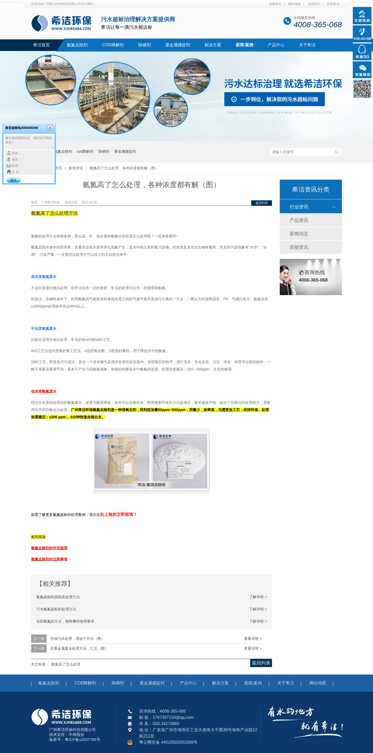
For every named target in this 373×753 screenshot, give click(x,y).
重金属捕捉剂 (177, 45)
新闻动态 (299, 233)
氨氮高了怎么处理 (65, 664)
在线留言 (314, 4)
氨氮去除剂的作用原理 (49, 548)
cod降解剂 (85, 151)
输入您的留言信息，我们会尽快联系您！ (29, 142)
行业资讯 (299, 206)
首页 (59, 168)
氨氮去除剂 (77, 45)
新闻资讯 (76, 168)
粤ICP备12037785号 (82, 739)
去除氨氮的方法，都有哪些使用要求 (65, 621)
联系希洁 (333, 4)
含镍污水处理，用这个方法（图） (77, 639)
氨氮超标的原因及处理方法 (58, 597)
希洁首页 (41, 45)
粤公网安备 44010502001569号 (168, 742)
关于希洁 (307, 45)
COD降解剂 (113, 45)
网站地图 (294, 4)
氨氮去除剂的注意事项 (49, 559)
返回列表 (261, 203)
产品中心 (276, 45)
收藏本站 (275, 4)
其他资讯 (299, 247)
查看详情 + (253, 639)
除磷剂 (144, 45)
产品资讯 (299, 220)
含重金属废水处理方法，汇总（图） (79, 648)
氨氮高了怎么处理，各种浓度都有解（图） (124, 168)
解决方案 (213, 45)
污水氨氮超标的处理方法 (56, 609)
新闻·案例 (244, 45)
